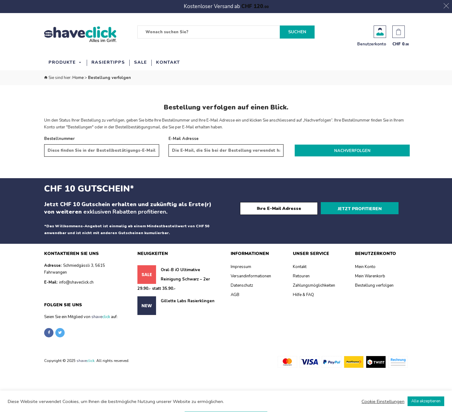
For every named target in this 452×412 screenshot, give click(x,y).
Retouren (301, 276)
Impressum (241, 267)
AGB (235, 295)
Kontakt (168, 62)
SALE (140, 62)
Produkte (62, 62)
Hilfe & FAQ (303, 295)
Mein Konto (365, 267)
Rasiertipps (108, 62)
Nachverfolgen (352, 151)
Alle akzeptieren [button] (425, 401)
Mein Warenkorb (370, 276)
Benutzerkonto (380, 31)
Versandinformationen (251, 276)
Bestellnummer (59, 138)
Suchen (297, 32)
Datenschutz (242, 285)
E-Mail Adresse (183, 138)
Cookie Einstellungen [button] (383, 401)
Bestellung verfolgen (374, 285)
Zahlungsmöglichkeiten (314, 285)
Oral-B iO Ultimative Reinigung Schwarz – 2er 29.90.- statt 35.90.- (173, 279)
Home (78, 78)
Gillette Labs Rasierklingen (187, 301)
